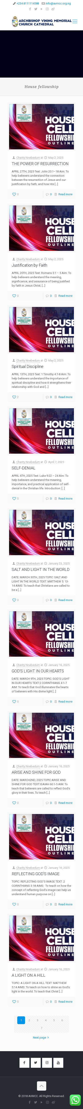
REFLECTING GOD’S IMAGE (35, 873)
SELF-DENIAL (23, 468)
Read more (65, 194)
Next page (41, 1037)
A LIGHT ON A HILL (28, 975)
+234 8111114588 (28, 3)
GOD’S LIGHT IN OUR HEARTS (38, 671)
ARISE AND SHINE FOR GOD (36, 772)
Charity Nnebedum (28, 157)
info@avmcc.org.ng (58, 3)
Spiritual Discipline (27, 366)
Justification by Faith (29, 265)
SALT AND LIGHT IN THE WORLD (40, 569)
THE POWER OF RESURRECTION (40, 163)
